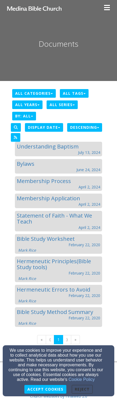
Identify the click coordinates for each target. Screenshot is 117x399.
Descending (84, 127)
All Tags (74, 93)
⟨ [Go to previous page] (50, 339)
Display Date (44, 127)
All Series (62, 104)
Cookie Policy (82, 379)
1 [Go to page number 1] (58, 339)
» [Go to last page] (75, 339)
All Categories (34, 93)
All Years (27, 104)
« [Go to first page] (42, 339)
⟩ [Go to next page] (67, 339)
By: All (24, 116)
